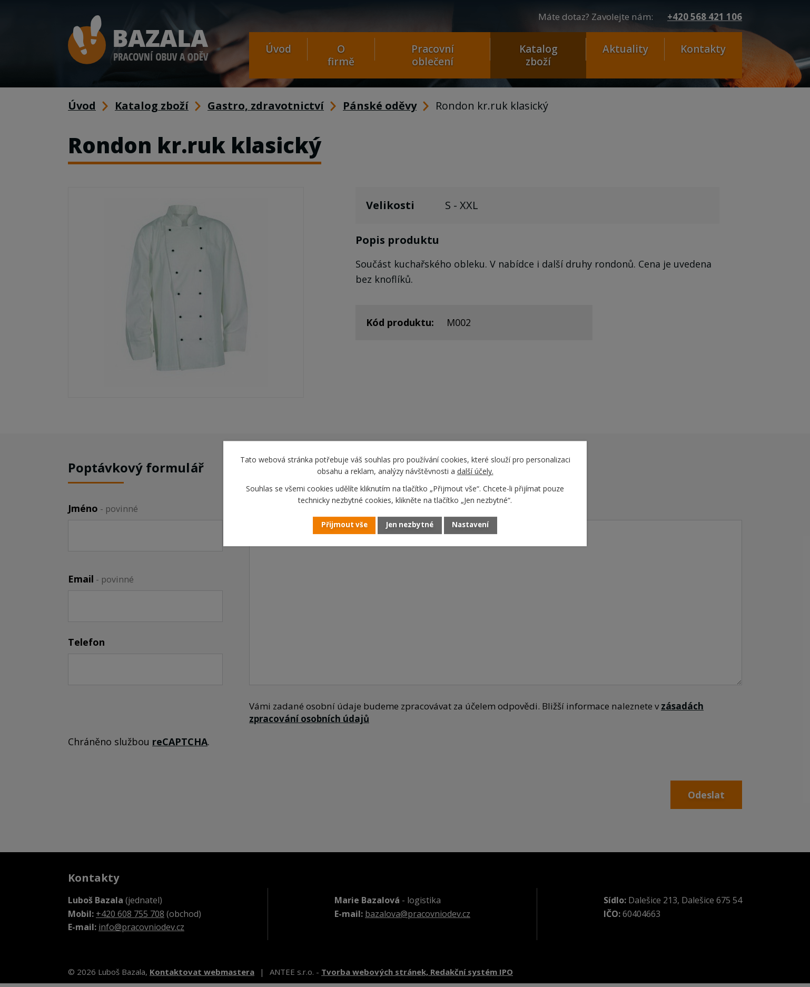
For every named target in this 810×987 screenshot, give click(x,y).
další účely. (475, 471)
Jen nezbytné (409, 525)
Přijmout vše (336, 525)
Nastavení (478, 525)
